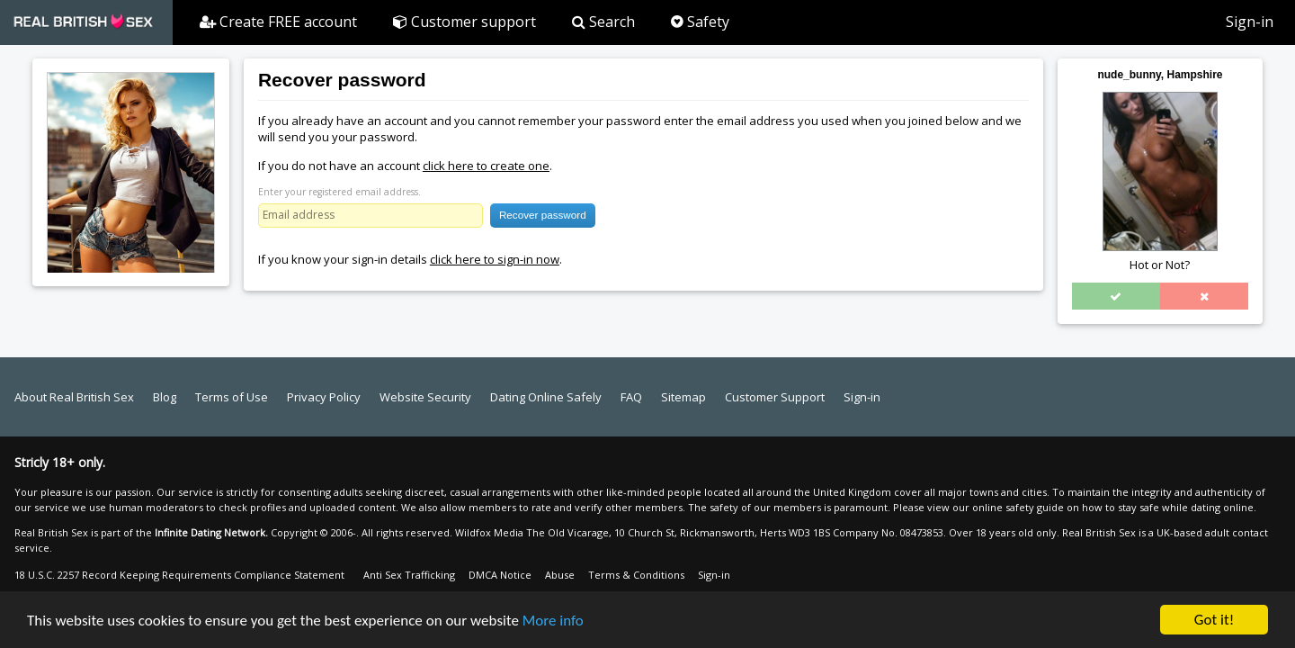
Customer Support (775, 397)
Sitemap (683, 397)
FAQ (631, 397)
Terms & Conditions (636, 574)
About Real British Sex (74, 397)
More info (553, 621)
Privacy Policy (324, 397)
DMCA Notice (500, 574)
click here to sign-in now (494, 259)
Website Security (425, 397)
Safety (700, 22)
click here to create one (486, 166)
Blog (164, 397)
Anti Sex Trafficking (409, 574)
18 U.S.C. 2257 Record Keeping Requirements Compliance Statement (179, 574)
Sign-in (1249, 22)
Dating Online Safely (546, 397)
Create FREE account (278, 22)
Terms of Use (231, 397)
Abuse (560, 574)
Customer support (464, 22)
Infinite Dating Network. (211, 532)
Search (603, 22)
